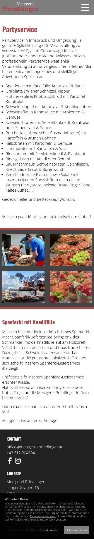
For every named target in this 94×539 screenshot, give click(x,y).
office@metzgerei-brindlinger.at (34, 446)
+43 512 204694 (21, 452)
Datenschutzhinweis (43, 516)
